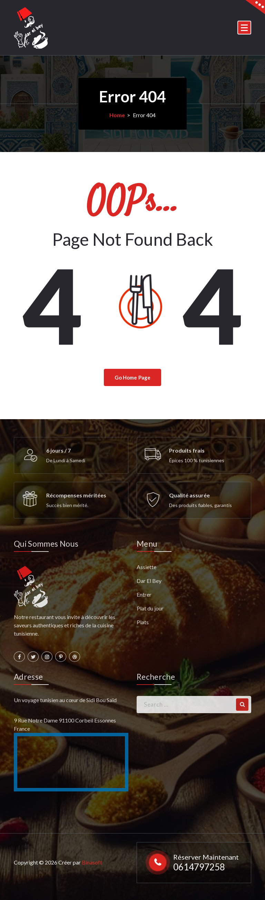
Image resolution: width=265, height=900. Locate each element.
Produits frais (187, 450)
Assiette (146, 567)
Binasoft (92, 862)
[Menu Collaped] (244, 27)
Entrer (144, 594)
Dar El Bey (149, 580)
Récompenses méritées (76, 495)
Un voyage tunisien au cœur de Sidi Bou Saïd (65, 700)
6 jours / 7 (58, 450)
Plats (143, 622)
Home (117, 115)
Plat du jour (150, 608)
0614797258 (199, 866)
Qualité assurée (189, 495)
